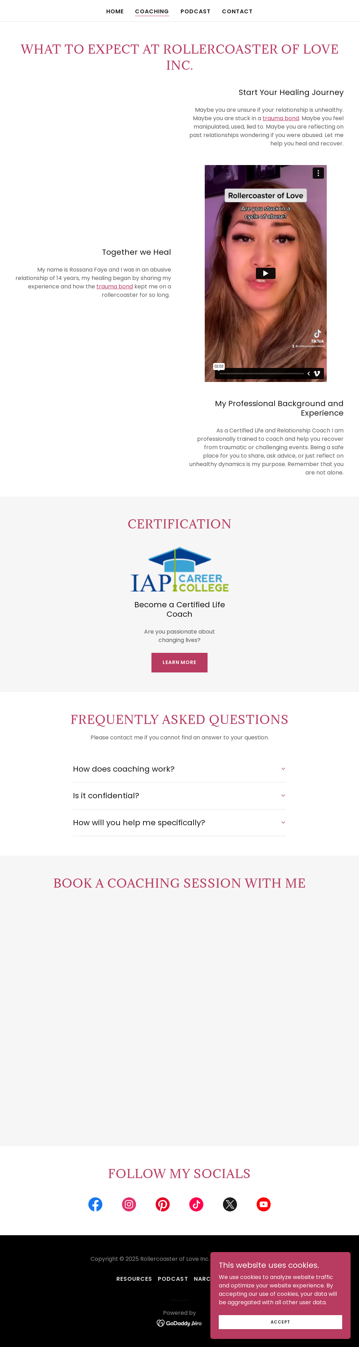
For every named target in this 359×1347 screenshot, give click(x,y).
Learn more (179, 662)
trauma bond (281, 118)
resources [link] (134, 1279)
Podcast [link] (196, 11)
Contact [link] (237, 11)
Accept (281, 1322)
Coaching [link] (152, 11)
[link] (95, 1206)
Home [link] (115, 11)
